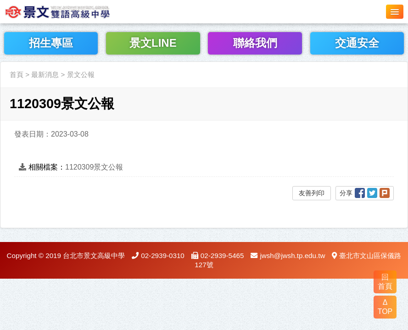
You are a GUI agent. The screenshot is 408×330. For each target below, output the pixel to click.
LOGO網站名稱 (69, 11)
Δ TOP (385, 306)
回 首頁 (385, 281)
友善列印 (311, 193)
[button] (394, 12)
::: (3, 56)
